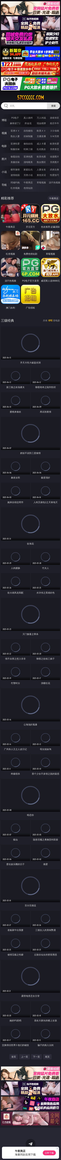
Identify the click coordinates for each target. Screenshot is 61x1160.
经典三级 (28, 149)
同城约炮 (15, 182)
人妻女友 (41, 169)
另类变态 (54, 149)
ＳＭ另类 (54, 136)
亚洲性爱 (15, 143)
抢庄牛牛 (54, 123)
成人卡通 (41, 143)
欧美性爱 (54, 143)
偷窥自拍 (15, 156)
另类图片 (54, 162)
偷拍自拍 (28, 143)
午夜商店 (28, 182)
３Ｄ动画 (54, 130)
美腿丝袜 (15, 162)
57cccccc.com (30, 97)
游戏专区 (54, 117)
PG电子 (15, 117)
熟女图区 (41, 162)
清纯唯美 (28, 162)
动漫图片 (54, 156)
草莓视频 (41, 182)
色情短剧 (28, 187)
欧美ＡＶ (41, 130)
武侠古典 (54, 169)
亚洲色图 (28, 156)
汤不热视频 (54, 182)
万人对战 (41, 117)
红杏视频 (15, 187)
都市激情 (15, 169)
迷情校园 (15, 175)
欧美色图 (41, 156)
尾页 (47, 1056)
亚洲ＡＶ (15, 130)
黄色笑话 (41, 175)
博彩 (4, 120)
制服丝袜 (15, 149)
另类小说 (28, 175)
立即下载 (49, 1152)
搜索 (53, 105)
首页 (13, 1056)
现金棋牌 (41, 123)
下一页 (36, 1056)
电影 (4, 146)
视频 (4, 133)
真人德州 (28, 117)
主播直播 (41, 136)
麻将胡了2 (15, 123)
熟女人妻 (15, 136)
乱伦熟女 (41, 149)
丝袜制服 (28, 136)
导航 (4, 185)
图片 (4, 159)
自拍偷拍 (28, 130)
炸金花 (28, 123)
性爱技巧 (54, 175)
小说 (4, 172)
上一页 (24, 1056)
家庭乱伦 (28, 169)
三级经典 (7, 320)
